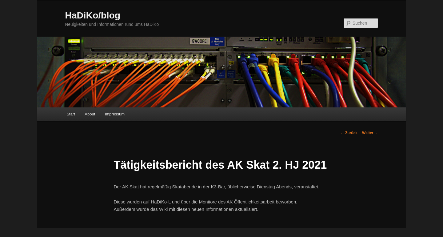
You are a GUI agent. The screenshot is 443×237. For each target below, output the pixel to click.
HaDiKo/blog (92, 15)
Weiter (370, 133)
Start (70, 114)
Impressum (115, 114)
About (90, 114)
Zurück (349, 133)
